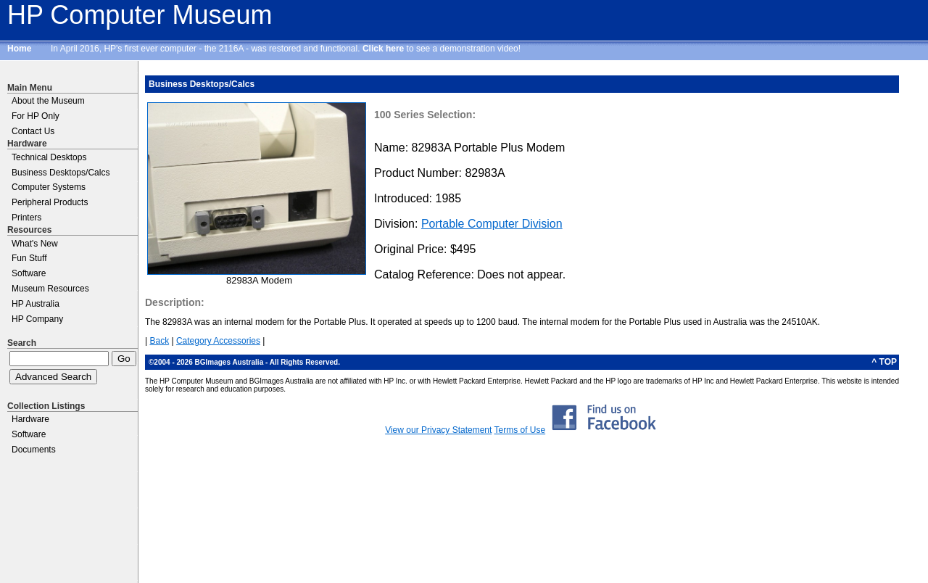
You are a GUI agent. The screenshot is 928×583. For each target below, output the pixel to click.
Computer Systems (49, 187)
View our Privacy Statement (438, 430)
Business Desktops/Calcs (60, 173)
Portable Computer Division (492, 224)
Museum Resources (50, 289)
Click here (383, 49)
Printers (26, 217)
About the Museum (48, 101)
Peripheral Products (50, 202)
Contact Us (33, 131)
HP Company (37, 319)
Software (29, 273)
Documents (34, 450)
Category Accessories (218, 341)
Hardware (30, 419)
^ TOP (884, 362)
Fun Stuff (29, 258)
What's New (35, 244)
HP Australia (35, 304)
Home (19, 49)
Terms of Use (519, 430)
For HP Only (35, 116)
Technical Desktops (49, 157)
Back (159, 341)
